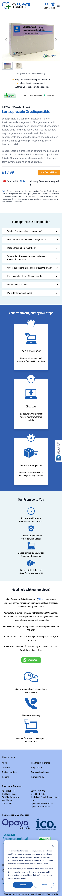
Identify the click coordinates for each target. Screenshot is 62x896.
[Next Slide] (56, 39)
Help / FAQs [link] (36, 767)
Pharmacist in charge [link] (40, 763)
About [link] (4, 763)
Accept (23, 885)
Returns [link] (5, 777)
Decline (44, 885)
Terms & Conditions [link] (40, 772)
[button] (31, 39)
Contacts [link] (6, 767)
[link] (49, 172)
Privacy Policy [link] (37, 777)
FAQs (40, 599)
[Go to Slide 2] (18, 66)
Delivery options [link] (9, 772)
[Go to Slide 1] (7, 66)
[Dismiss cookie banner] (53, 845)
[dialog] (31, 866)
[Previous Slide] (6, 39)
